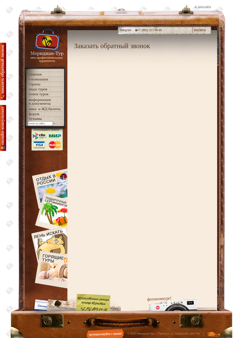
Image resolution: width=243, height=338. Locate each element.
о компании (45, 79)
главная (45, 74)
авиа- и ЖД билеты (45, 109)
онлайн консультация (3, 128)
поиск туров (45, 94)
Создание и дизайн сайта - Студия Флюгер (213, 334)
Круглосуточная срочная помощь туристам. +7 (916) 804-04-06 (93, 302)
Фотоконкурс (172, 303)
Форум (45, 114)
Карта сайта (204, 6)
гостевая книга (45, 119)
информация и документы (45, 101)
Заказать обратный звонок (3, 71)
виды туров (45, 89)
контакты (200, 29)
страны (45, 84)
